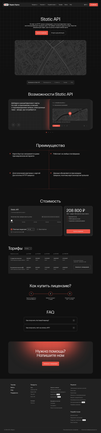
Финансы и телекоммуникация (78, 395)
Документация (74, 415)
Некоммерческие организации (78, 400)
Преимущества (47, 82)
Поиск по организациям (56, 407)
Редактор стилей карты (78, 420)
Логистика (73, 390)
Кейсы (66, 4)
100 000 (23, 222)
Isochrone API (55, 397)
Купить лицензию (41, 33)
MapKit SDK (33, 392)
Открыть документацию (57, 33)
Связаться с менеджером (82, 267)
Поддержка (14, 393)
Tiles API (33, 394)
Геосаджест (53, 405)
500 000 (47, 222)
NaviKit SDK (55, 394)
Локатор (33, 403)
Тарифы (60, 4)
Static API (33, 396)
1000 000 (59, 222)
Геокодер (52, 403)
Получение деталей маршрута (57, 392)
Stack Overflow (73, 422)
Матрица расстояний (55, 389)
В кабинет (93, 4)
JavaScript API (34, 389)
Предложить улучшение (76, 417)
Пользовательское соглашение (70, 429)
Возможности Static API (34, 82)
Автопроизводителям (77, 402)
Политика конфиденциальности (89, 429)
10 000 (11, 222)
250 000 (35, 222)
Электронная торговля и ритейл (78, 388)
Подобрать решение (75, 404)
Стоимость (57, 82)
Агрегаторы (73, 393)
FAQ (71, 4)
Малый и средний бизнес (76, 397)
